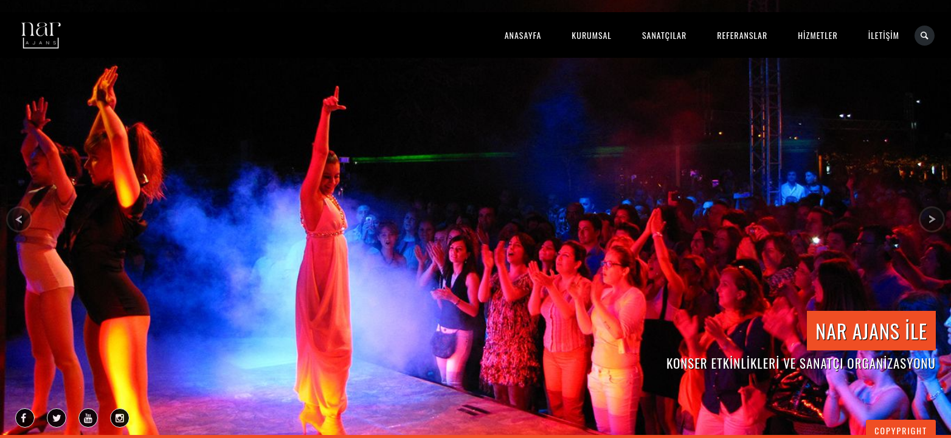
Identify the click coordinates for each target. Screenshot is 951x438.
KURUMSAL (592, 35)
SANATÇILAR (664, 35)
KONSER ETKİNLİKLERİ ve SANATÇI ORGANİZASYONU (801, 362)
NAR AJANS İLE (871, 330)
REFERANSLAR (742, 35)
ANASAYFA (523, 35)
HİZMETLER (817, 35)
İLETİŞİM (883, 35)
